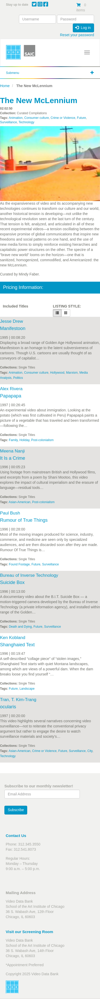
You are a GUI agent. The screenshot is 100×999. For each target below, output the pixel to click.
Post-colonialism (42, 440)
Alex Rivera (11, 388)
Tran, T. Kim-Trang (18, 699)
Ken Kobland (12, 637)
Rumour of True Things (24, 520)
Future (81, 118)
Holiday (24, 440)
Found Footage (19, 564)
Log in (83, 28)
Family (13, 440)
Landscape (26, 688)
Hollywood (57, 372)
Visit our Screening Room (29, 931)
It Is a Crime (12, 458)
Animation (16, 118)
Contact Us (16, 835)
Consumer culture (36, 118)
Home (5, 86)
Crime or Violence (63, 118)
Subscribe (16, 810)
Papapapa (10, 395)
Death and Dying (20, 626)
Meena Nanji (12, 451)
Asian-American (20, 502)
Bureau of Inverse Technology (29, 575)
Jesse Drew (11, 321)
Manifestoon (12, 328)
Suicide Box (12, 582)
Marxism (72, 372)
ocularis (8, 706)
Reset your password (77, 35)
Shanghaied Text (17, 644)
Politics (18, 378)
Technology (26, 122)
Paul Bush (10, 513)
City (89, 751)
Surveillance (8, 122)
